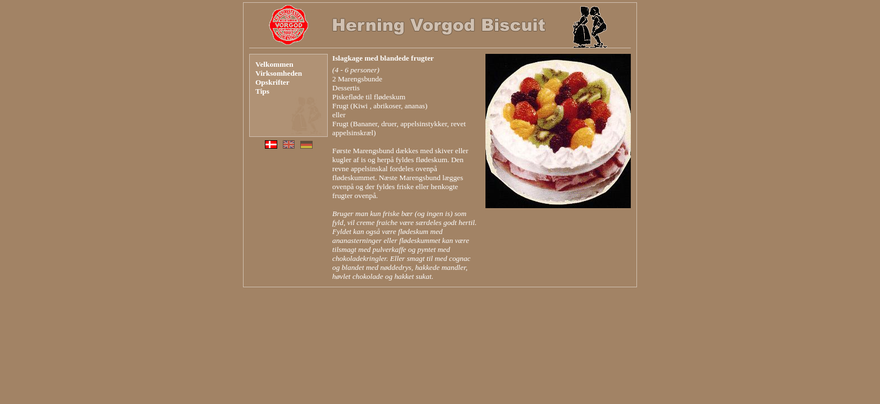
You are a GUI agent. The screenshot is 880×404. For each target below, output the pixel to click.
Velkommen (274, 64)
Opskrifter (272, 82)
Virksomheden (278, 73)
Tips (262, 91)
